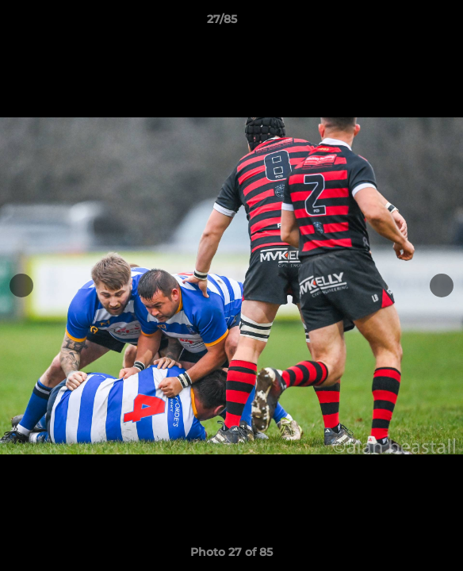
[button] (405, 23)
